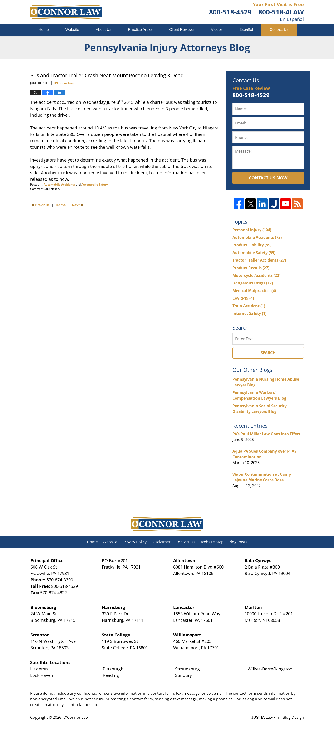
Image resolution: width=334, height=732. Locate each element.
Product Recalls (250, 267)
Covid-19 (243, 298)
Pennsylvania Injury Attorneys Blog (66, 12)
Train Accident (248, 305)
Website (72, 30)
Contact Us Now (268, 178)
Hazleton (39, 669)
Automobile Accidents (59, 184)
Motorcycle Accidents (256, 275)
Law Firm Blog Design (277, 717)
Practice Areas (140, 30)
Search (268, 352)
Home (44, 30)
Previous (40, 204)
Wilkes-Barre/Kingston (270, 669)
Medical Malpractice (254, 290)
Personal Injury (251, 229)
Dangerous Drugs (252, 283)
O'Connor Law (75, 717)
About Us (103, 30)
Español (246, 30)
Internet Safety (249, 313)
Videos (217, 30)
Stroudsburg (187, 669)
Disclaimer (161, 542)
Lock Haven (41, 675)
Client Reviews (181, 30)
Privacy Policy (134, 542)
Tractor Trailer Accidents (259, 260)
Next (78, 204)
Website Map (212, 542)
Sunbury (183, 675)
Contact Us (279, 30)
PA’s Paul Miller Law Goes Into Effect (266, 433)
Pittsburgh (113, 669)
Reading (111, 675)
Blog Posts (238, 542)
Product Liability (251, 245)
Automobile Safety (94, 184)
